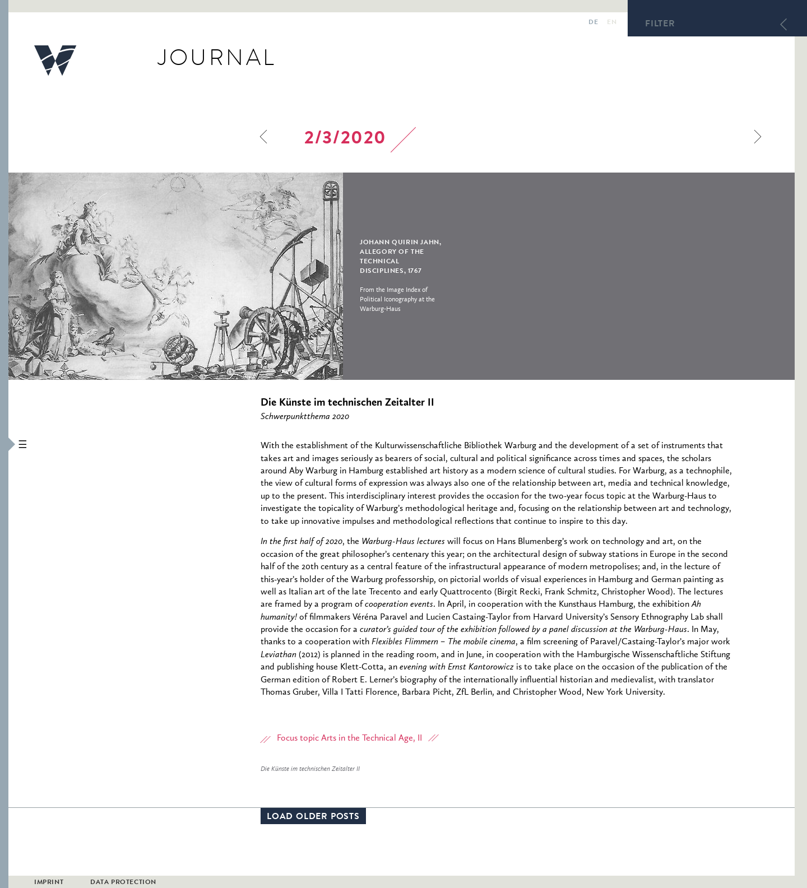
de (593, 23)
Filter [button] (660, 24)
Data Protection (123, 883)
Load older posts (313, 817)
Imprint (48, 883)
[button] (4, 444)
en (611, 23)
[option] (251, 276)
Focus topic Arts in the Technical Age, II (349, 738)
